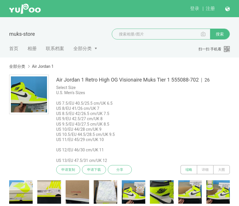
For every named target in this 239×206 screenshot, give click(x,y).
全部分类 (82, 48)
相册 (32, 48)
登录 (194, 8)
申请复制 (68, 170)
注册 (210, 8)
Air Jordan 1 (43, 66)
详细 (205, 170)
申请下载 (94, 170)
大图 (221, 170)
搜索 (220, 34)
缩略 (188, 170)
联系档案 (55, 48)
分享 (119, 170)
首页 (13, 48)
